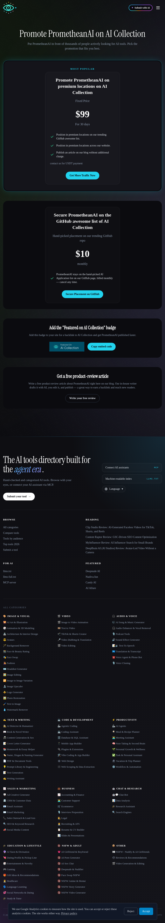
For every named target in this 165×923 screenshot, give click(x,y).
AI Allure (91, 588)
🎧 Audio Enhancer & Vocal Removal (131, 628)
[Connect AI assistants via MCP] (132, 467)
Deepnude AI (93, 571)
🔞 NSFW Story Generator (71, 886)
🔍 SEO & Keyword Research (18, 823)
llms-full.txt (9, 576)
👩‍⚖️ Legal (62, 818)
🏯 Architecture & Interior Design (20, 633)
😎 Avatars (8, 639)
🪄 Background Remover (16, 645)
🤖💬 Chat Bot (120, 794)
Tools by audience (13, 538)
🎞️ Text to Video (66, 628)
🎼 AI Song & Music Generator (128, 622)
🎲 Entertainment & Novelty (17, 863)
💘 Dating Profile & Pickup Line (20, 857)
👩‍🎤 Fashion (9, 663)
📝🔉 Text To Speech (123, 645)
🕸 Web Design (66, 760)
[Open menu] (158, 8)
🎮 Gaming (9, 869)
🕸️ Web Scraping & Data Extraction (76, 766)
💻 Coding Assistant (68, 731)
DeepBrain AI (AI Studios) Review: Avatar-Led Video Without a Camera (121, 550)
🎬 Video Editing (66, 645)
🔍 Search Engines (122, 812)
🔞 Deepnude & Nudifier (70, 869)
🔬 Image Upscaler (13, 686)
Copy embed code (101, 346)
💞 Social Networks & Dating (18, 892)
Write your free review (82, 398)
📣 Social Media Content (16, 829)
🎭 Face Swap (10, 657)
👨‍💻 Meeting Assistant (123, 737)
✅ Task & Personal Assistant (127, 755)
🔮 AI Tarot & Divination (16, 851)
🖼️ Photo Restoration (14, 698)
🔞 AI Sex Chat (66, 863)
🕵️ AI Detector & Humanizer (18, 726)
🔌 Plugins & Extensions (70, 749)
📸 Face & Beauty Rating (16, 651)
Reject (130, 911)
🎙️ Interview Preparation (70, 812)
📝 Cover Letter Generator (17, 743)
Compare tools (11, 533)
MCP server (9, 582)
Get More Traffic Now (82, 175)
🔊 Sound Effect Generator (126, 639)
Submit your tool (19, 496)
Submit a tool (10, 549)
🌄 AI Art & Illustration (15, 622)
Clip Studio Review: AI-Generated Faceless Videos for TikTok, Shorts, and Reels (120, 529)
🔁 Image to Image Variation (18, 680)
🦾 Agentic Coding (67, 726)
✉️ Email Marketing (13, 812)
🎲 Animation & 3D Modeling (18, 628)
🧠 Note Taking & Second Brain (128, 743)
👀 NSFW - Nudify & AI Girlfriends (131, 851)
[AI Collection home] (9, 8)
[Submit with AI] (141, 8)
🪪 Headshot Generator (15, 668)
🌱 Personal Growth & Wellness (128, 749)
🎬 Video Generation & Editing (128, 863)
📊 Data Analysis (121, 800)
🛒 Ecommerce (65, 806)
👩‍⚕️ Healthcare (10, 881)
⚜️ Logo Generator (13, 692)
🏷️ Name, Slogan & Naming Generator (23, 755)
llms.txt (7, 571)
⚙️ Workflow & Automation (126, 766)
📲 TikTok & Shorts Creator (72, 633)
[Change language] (113, 489)
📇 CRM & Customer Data (17, 800)
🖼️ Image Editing (12, 674)
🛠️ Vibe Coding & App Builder (74, 755)
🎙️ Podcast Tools (121, 633)
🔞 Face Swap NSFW (69, 875)
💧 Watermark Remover (15, 709)
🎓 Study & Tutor (12, 898)
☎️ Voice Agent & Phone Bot (127, 657)
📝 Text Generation (13, 772)
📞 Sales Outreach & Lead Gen (19, 818)
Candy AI (91, 582)
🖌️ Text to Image (12, 703)
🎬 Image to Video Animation (73, 622)
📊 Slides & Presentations (71, 835)
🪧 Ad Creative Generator (16, 794)
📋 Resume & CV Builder (71, 829)
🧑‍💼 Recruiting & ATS (68, 823)
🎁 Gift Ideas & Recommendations (21, 875)
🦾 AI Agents (119, 726)
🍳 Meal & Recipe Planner (126, 731)
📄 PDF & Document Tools (17, 760)
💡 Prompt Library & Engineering (20, 766)
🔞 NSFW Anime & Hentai (72, 881)
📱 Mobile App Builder (70, 743)
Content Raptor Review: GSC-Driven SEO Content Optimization (121, 537)
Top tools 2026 (11, 544)
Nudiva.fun (92, 576)
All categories (10, 527)
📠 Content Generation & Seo (18, 737)
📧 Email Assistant (13, 806)
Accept (146, 911)
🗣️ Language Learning (15, 886)
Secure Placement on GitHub (83, 294)
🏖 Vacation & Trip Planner (126, 760)
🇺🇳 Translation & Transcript (126, 651)
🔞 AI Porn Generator (69, 857)
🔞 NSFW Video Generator (72, 892)
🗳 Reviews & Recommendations (129, 857)
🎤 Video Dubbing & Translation (74, 639)
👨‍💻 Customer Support (69, 800)
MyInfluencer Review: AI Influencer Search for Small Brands (119, 542)
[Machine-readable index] (132, 478)
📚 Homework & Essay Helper (19, 749)
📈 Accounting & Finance (71, 794)
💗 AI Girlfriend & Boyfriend (73, 851)
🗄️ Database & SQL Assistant (73, 737)
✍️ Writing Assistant (13, 778)
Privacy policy (69, 913)
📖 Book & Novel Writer (16, 731)
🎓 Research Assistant (123, 806)
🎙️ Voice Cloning (121, 663)
